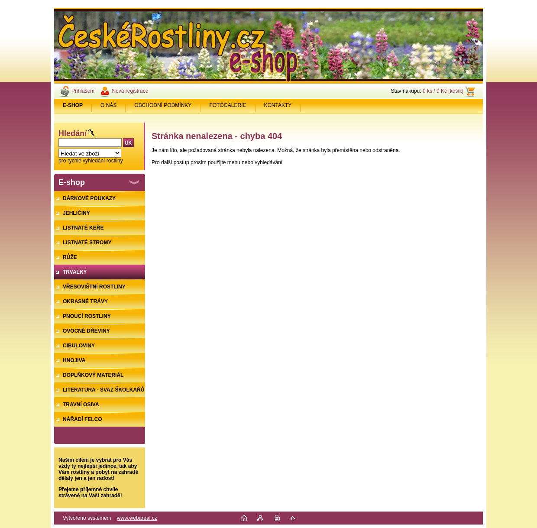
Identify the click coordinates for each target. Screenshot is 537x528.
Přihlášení (82, 91)
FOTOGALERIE (227, 105)
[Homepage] (73, 105)
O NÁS (108, 105)
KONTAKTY (278, 105)
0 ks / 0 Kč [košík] (443, 91)
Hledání (72, 133)
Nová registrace (130, 91)
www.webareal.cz (137, 518)
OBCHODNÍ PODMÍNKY (162, 105)
